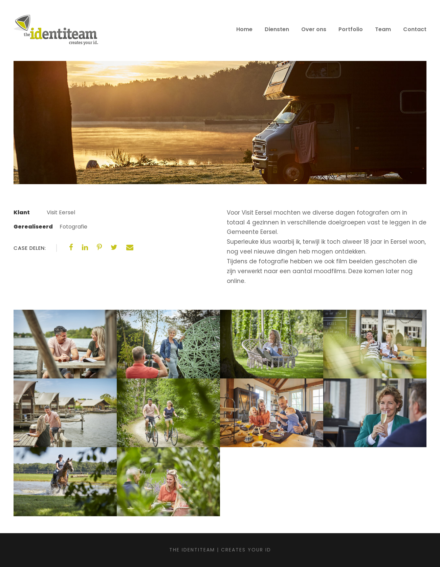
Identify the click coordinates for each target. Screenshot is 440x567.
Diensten (277, 29)
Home (244, 29)
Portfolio (350, 29)
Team (383, 29)
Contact (414, 29)
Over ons (313, 29)
